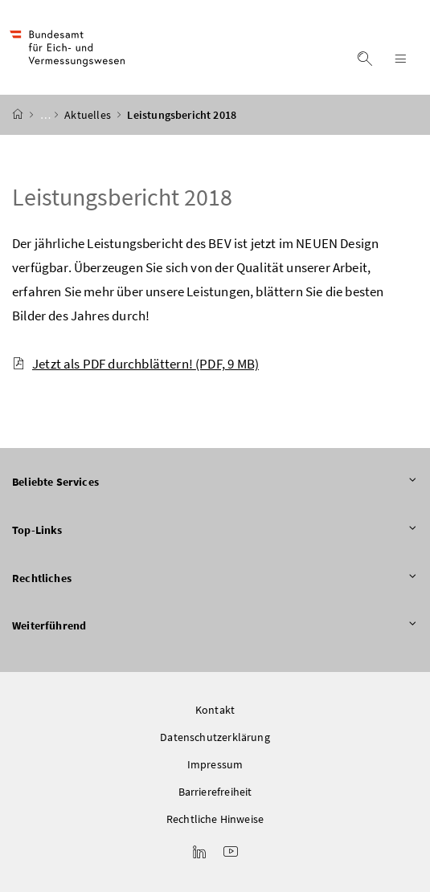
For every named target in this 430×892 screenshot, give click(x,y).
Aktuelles (88, 115)
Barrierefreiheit (215, 791)
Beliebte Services (215, 483)
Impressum (215, 764)
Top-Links (215, 531)
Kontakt (215, 710)
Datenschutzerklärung (215, 737)
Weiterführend (215, 626)
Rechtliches (215, 579)
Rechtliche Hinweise (215, 819)
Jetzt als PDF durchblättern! (135, 364)
